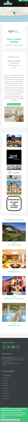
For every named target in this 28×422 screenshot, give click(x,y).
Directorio (5, 385)
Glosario (5, 393)
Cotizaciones (6, 377)
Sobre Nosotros (7, 375)
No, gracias (16, 420)
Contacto (5, 380)
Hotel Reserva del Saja (14, 245)
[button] (14, 12)
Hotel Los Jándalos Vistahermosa (14, 298)
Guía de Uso (6, 388)
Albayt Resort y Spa (14, 325)
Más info (3, 417)
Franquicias (6, 398)
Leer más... (4, 365)
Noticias (5, 391)
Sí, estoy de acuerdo (6, 420)
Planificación (6, 396)
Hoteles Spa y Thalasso (14, 104)
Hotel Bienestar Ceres (14, 271)
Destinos (5, 383)
